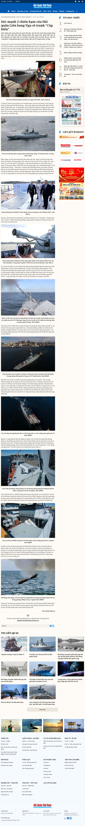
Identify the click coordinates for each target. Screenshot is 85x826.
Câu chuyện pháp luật (28, 768)
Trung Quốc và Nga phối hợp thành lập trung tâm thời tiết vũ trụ (70, 680)
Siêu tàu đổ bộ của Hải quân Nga (12, 702)
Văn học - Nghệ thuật (28, 785)
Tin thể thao (25, 788)
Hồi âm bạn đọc (69, 765)
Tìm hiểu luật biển (27, 765)
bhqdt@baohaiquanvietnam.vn (28, 620)
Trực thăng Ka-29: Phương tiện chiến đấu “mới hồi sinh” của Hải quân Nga (42, 703)
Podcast (45, 768)
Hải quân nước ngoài (8, 17)
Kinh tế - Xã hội (47, 11)
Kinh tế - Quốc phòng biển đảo (73, 744)
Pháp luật (61, 11)
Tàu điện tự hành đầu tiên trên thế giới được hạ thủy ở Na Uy (41, 680)
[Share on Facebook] (51, 626)
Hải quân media (47, 774)
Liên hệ (17, 1)
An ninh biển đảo (26, 747)
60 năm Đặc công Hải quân (29, 750)
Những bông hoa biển (70, 762)
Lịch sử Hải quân (49, 783)
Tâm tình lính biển (72, 759)
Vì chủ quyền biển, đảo (36, 11)
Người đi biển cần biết (7, 791)
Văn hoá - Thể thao (29, 783)
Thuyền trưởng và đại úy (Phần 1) (12, 654)
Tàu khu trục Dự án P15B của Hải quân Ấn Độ (40, 655)
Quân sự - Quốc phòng (28, 741)
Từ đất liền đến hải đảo (71, 747)
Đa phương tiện (70, 11)
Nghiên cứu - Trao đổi (9, 783)
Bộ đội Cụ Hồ (4, 744)
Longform (46, 762)
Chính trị (13, 11)
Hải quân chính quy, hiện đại (29, 744)
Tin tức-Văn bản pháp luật (29, 762)
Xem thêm (42, 709)
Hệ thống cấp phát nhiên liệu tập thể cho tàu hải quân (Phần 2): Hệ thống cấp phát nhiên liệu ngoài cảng (70, 656)
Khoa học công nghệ (6, 788)
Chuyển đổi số (5, 794)
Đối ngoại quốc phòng (7, 762)
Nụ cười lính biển (26, 791)
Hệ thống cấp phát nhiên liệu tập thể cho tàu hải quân (13, 680)
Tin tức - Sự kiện (5, 741)
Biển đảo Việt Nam (27, 794)
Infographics (46, 765)
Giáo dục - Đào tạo (6, 785)
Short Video (46, 777)
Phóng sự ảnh (47, 771)
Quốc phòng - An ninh (22, 11)
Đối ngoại (55, 11)
